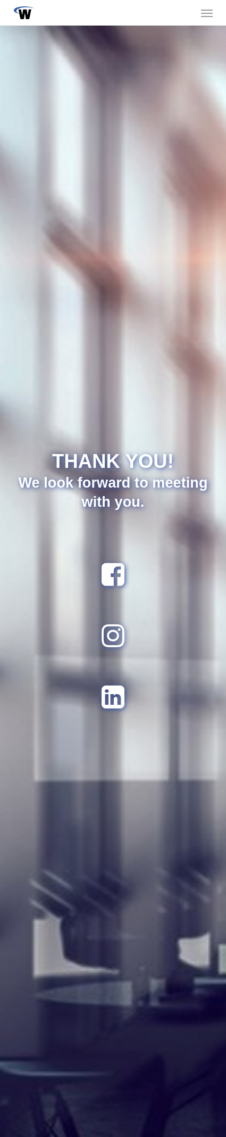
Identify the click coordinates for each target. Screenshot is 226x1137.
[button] (207, 12)
